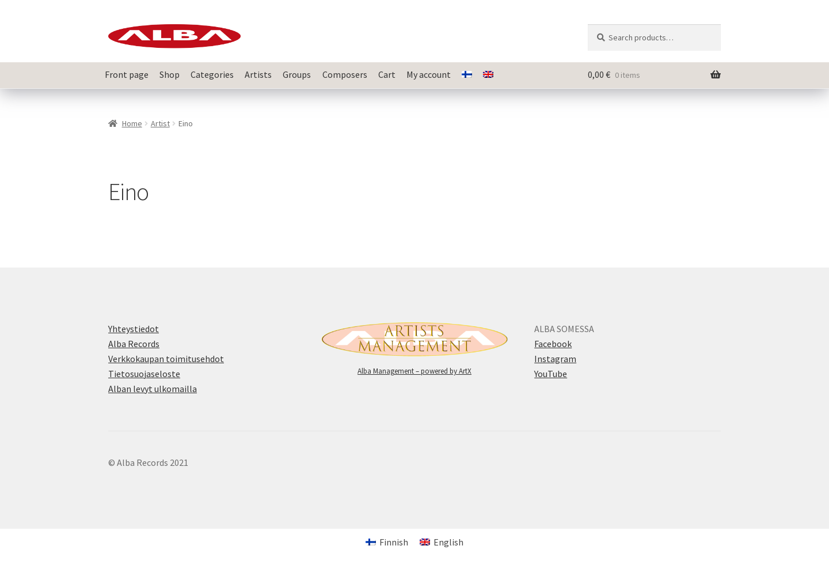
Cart (387, 74)
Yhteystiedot (133, 328)
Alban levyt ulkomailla (152, 388)
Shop (169, 74)
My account (428, 74)
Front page (127, 74)
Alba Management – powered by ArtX (414, 371)
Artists (258, 74)
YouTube (550, 373)
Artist (160, 123)
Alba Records (133, 343)
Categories (212, 74)
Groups (297, 74)
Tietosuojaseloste (144, 373)
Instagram (555, 358)
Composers (344, 74)
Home (132, 123)
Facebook (553, 343)
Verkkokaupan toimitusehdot (166, 358)
